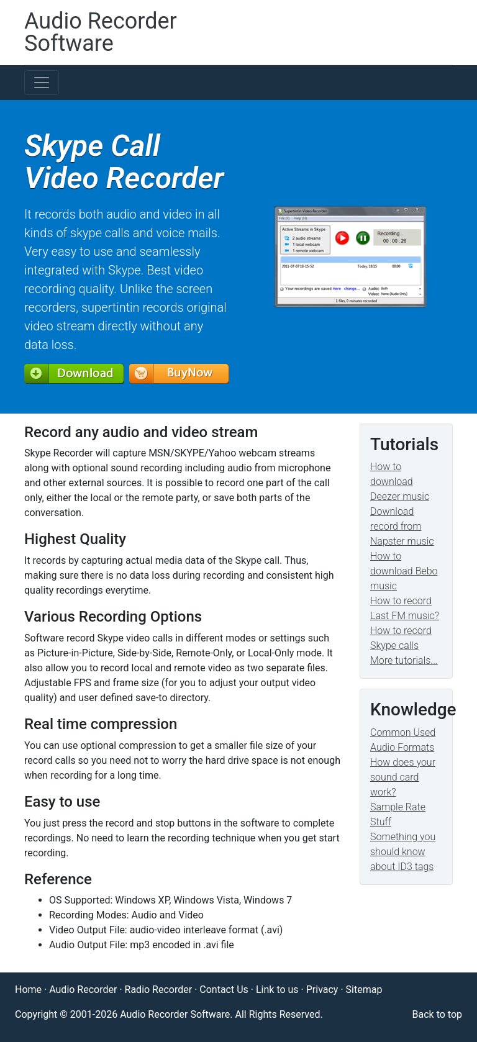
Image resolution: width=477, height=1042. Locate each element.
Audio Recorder (83, 989)
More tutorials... (404, 660)
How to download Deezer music (399, 481)
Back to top (437, 1014)
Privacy (322, 989)
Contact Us (223, 989)
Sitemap (364, 989)
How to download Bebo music (404, 571)
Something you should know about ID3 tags (402, 851)
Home (28, 989)
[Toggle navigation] (41, 82)
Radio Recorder (159, 989)
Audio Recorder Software (100, 32)
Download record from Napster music (402, 526)
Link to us (277, 989)
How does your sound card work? (402, 777)
